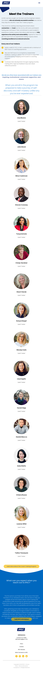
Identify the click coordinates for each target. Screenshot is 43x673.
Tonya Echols (21, 234)
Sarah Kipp (21, 408)
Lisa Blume (21, 118)
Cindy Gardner (21, 263)
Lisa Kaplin (21, 379)
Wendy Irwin (21, 350)
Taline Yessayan (21, 553)
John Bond (21, 147)
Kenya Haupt (21, 321)
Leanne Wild (21, 524)
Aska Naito (21, 466)
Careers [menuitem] (21, 646)
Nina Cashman (21, 176)
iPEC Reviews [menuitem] (21, 649)
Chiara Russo (21, 495)
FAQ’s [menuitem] (21, 643)
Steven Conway (21, 205)
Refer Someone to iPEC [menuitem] (21, 652)
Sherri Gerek (21, 292)
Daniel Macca (21, 437)
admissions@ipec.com (21, 639)
